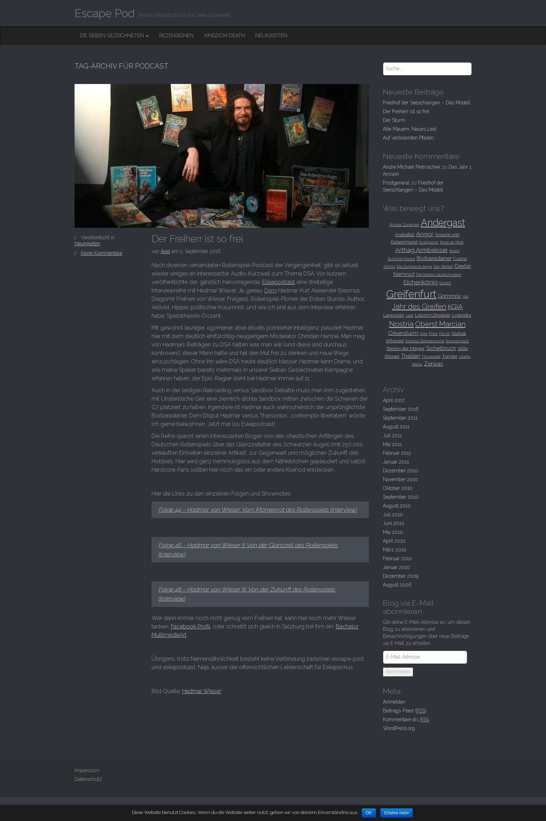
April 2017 (394, 400)
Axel (165, 251)
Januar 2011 (396, 462)
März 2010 (394, 549)
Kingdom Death (224, 35)
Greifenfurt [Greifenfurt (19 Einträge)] (411, 294)
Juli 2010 (393, 514)
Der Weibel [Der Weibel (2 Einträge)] (443, 266)
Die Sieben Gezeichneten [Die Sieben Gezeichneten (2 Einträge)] (438, 274)
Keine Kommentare (101, 253)
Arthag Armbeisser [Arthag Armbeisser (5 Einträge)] (421, 249)
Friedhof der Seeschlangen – (426, 102)
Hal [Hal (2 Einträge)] (465, 296)
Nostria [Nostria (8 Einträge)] (401, 323)
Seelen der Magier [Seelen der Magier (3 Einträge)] (405, 348)
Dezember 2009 (400, 576)
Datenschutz (88, 779)
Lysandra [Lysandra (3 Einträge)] (461, 315)
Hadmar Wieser (201, 691)
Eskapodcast (278, 282)
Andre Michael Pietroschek (411, 167)
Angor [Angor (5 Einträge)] (424, 234)
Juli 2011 (392, 435)
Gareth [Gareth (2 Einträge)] (445, 283)
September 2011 (400, 418)
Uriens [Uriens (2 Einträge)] (464, 356)
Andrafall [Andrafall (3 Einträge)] (405, 234)
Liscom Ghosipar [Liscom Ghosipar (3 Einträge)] (432, 315)
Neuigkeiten (271, 35)
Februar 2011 (397, 453)
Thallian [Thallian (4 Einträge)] (410, 356)
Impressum (87, 770)
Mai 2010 (393, 532)
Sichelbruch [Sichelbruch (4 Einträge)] (441, 348)
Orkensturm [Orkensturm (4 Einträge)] (403, 333)
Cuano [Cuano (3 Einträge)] (460, 258)
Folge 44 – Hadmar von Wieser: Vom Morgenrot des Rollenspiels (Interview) (258, 509)
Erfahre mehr (396, 812)
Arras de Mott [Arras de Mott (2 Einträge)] (452, 242)
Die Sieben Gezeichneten (114, 35)
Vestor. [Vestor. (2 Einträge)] (417, 364)
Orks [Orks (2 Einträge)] (424, 333)
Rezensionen (176, 35)
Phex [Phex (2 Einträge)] (433, 333)
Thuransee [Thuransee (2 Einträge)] (431, 356)
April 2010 (394, 541)
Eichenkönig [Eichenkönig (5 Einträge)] (420, 282)
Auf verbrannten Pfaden (408, 138)
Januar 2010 (396, 567)
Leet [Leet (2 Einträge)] (409, 315)
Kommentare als (406, 720)
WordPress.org (399, 728)
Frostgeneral (396, 183)
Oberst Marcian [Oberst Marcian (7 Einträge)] (440, 324)
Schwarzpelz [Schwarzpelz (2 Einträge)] (457, 341)
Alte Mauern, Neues (409, 129)
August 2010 (397, 506)
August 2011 (396, 426)
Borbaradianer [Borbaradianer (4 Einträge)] (434, 258)
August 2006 (397, 585)
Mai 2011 (392, 444)
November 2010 (400, 479)
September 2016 (401, 409)
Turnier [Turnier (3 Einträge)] (449, 356)
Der (394, 120)
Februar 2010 (397, 558)
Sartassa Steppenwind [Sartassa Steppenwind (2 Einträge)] (424, 341)
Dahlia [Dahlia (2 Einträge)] (389, 266)
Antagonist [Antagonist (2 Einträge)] (428, 242)
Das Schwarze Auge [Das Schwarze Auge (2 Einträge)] (414, 266)
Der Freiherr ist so (197, 239)
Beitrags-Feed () (404, 711)
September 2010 (401, 497)
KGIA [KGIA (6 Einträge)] (455, 306)
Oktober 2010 (397, 488)
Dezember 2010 (400, 470)
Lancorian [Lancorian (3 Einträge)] (393, 315)
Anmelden (394, 702)
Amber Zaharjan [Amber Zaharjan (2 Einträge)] (404, 224)
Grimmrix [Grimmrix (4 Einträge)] (449, 295)
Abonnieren (398, 671)
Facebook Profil (190, 626)
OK (369, 812)
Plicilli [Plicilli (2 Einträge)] (444, 333)
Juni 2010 (393, 523)
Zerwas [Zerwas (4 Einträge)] (433, 363)
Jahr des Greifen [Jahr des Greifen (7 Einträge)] (419, 306)
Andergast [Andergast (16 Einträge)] (443, 222)
